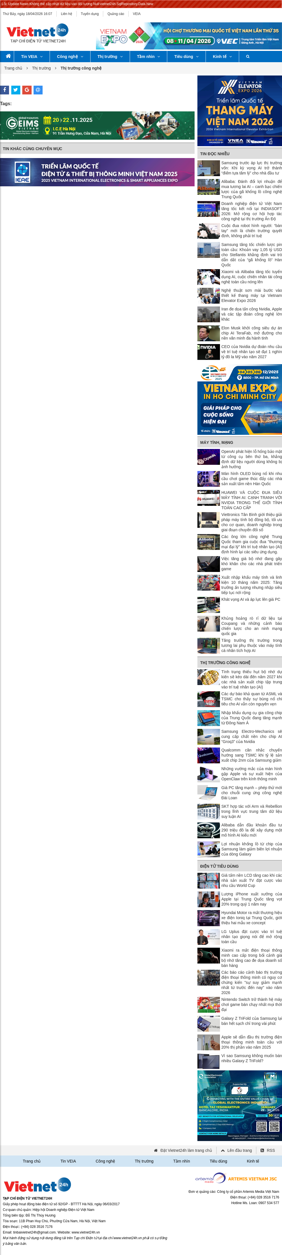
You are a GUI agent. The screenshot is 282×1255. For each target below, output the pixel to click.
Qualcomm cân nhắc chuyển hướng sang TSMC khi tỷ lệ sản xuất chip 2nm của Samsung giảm (251, 755)
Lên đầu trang (240, 1150)
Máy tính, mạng (216, 442)
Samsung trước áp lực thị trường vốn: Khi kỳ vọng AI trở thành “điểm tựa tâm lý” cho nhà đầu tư (251, 168)
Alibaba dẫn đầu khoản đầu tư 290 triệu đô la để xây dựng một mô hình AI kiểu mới (251, 830)
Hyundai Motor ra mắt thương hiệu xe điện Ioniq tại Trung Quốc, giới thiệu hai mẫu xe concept (251, 917)
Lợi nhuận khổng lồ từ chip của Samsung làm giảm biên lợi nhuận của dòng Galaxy (251, 849)
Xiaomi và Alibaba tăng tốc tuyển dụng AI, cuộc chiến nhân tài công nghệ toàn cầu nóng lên (251, 276)
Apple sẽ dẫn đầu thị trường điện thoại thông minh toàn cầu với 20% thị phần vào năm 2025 (251, 1042)
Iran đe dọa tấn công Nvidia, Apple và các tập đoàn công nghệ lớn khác (251, 314)
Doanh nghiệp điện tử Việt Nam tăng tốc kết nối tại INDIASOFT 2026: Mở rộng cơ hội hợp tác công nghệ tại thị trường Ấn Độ (251, 211)
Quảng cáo (115, 14)
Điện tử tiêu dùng (219, 866)
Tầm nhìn (148, 56)
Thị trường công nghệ (225, 662)
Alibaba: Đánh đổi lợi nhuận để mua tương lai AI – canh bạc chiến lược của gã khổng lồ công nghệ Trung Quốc (251, 189)
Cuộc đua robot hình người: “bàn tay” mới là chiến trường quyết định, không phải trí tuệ (251, 230)
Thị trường (110, 56)
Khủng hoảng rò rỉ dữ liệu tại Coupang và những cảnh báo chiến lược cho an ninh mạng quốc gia (251, 626)
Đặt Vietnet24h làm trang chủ (186, 1150)
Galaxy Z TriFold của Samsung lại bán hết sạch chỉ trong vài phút (251, 1021)
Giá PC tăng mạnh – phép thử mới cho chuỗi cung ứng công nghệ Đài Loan (251, 792)
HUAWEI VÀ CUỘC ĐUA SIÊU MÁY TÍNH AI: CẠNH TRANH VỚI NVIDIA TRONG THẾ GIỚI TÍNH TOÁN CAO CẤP (251, 500)
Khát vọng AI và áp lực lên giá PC (250, 599)
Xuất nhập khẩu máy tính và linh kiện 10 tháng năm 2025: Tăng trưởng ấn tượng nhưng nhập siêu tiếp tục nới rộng (251, 585)
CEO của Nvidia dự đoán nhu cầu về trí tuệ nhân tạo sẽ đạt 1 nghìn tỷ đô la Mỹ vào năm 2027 (251, 351)
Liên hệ (66, 14)
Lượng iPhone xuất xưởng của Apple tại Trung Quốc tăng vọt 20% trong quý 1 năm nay (251, 899)
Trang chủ (13, 68)
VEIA (136, 14)
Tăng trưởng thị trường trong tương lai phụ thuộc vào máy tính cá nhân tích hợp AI (251, 645)
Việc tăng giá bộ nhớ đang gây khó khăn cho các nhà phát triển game (251, 563)
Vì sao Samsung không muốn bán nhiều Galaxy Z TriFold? (251, 1058)
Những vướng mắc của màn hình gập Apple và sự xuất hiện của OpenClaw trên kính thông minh (251, 773)
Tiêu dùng (186, 56)
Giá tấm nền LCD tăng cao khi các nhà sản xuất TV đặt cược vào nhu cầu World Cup (251, 880)
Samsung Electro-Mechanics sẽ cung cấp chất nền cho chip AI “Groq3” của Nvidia (251, 736)
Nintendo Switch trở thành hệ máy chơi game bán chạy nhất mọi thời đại (251, 1004)
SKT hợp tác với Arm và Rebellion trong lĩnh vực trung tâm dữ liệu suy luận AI (251, 811)
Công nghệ (70, 56)
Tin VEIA (32, 56)
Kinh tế (222, 56)
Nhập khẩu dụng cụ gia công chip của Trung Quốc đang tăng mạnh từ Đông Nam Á (251, 717)
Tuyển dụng (90, 14)
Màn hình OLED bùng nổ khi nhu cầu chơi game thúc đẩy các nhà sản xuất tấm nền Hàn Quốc (251, 478)
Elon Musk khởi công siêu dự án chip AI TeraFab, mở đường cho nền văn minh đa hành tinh (251, 333)
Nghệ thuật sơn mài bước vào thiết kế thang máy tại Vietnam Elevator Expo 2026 (251, 295)
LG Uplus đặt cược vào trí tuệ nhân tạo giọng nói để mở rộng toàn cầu (251, 936)
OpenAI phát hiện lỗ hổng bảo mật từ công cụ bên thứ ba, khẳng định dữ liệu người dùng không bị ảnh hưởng (251, 459)
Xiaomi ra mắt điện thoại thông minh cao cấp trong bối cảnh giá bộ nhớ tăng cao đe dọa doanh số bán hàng (251, 958)
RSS (271, 1150)
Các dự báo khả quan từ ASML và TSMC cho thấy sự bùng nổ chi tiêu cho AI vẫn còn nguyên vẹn (251, 699)
